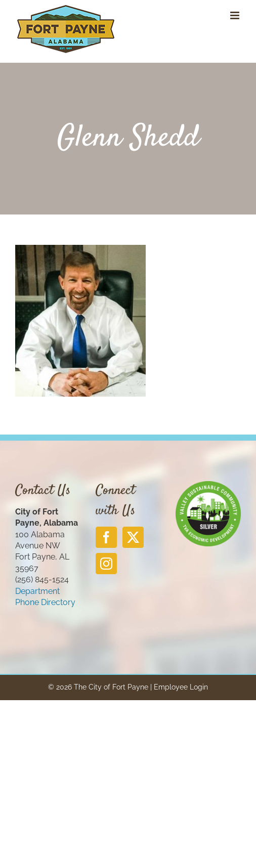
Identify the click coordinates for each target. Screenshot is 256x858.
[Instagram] (106, 563)
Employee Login (181, 687)
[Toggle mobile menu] (235, 15)
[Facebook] (106, 537)
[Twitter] (133, 537)
